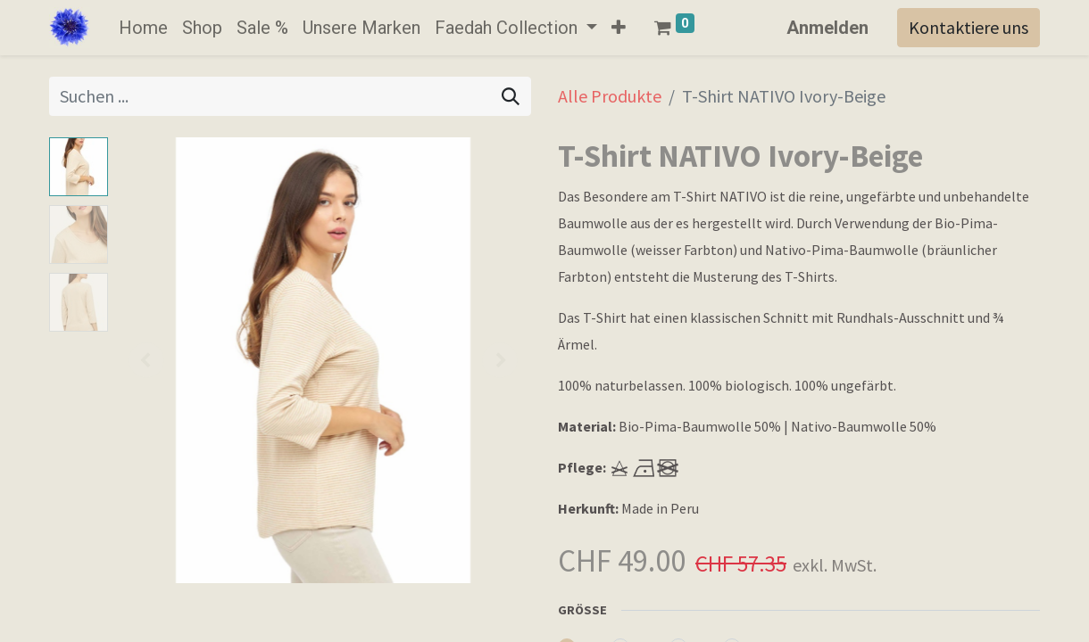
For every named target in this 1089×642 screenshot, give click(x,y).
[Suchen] (510, 96)
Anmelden (827, 27)
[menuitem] (143, 27)
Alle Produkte (609, 96)
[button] (618, 27)
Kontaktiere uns (968, 27)
